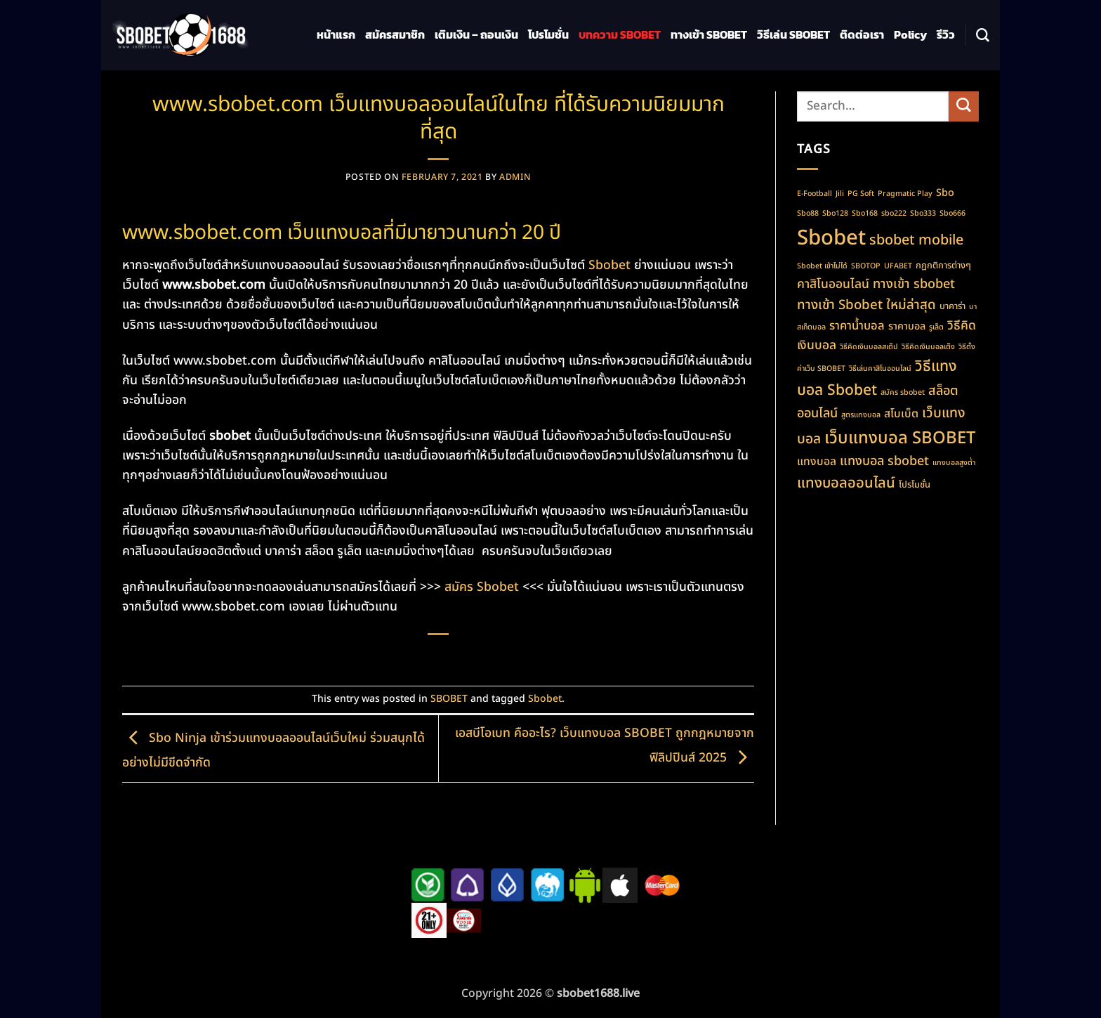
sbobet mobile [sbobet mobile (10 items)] (916, 240)
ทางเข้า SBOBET (709, 35)
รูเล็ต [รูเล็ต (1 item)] (936, 327)
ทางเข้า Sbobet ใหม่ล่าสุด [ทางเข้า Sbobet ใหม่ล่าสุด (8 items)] (866, 305)
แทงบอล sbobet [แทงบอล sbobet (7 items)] (884, 461)
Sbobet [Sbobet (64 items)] (831, 238)
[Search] (982, 35)
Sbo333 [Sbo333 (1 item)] (923, 213)
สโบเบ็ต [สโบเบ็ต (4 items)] (901, 413)
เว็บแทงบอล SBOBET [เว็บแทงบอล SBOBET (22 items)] (899, 438)
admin (515, 177)
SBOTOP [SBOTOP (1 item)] (866, 266)
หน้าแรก (336, 35)
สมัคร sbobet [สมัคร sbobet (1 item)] (903, 392)
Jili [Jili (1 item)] (840, 194)
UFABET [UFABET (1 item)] (898, 266)
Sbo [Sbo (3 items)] (945, 192)
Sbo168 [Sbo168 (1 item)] (865, 213)
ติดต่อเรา (862, 35)
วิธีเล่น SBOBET (793, 35)
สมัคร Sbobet (481, 586)
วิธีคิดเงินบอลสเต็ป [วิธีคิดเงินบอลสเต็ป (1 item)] (869, 347)
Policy (910, 35)
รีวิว (946, 35)
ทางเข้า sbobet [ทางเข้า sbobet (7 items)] (914, 284)
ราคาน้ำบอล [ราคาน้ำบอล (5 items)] (857, 325)
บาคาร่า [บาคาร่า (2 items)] (952, 306)
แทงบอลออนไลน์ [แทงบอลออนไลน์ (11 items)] (846, 483)
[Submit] (964, 106)
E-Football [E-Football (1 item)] (814, 194)
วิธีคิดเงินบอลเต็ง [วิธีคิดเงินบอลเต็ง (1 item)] (928, 347)
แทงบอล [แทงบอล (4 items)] (816, 461)
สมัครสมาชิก (395, 35)
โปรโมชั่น (548, 35)
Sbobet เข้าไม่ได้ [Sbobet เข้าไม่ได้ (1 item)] (822, 266)
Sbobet (609, 265)
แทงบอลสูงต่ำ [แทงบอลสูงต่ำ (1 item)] (953, 463)
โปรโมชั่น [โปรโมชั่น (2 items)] (914, 485)
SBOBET (449, 698)
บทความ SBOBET (620, 35)
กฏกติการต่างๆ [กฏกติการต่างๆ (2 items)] (943, 266)
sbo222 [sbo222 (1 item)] (893, 213)
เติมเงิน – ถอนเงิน (476, 35)
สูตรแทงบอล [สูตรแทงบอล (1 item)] (861, 415)
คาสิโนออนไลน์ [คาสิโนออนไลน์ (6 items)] (833, 284)
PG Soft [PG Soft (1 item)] (861, 194)
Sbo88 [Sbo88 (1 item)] (808, 213)
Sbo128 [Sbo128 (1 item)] (835, 213)
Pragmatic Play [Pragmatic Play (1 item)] (905, 194)
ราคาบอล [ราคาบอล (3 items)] (906, 326)
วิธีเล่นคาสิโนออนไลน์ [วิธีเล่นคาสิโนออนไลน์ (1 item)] (880, 368)
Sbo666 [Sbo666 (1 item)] (952, 213)
